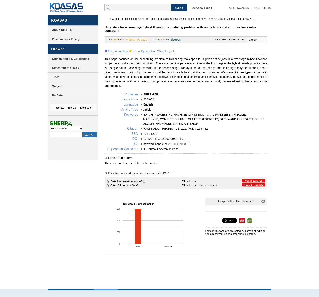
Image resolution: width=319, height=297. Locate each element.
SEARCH (89, 134)
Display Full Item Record (236, 201)
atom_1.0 (85, 107)
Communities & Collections (70, 58)
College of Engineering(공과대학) (130, 18)
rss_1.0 (60, 107)
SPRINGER (150, 94)
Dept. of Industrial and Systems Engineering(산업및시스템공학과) (186, 18)
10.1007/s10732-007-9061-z (161, 138)
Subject (57, 86)
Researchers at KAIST (67, 68)
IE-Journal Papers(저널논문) (239, 18)
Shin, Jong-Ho (166, 51)
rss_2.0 (72, 107)
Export (253, 39)
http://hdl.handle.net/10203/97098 (164, 144)
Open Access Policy (65, 39)
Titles (55, 77)
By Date (57, 95)
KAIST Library (262, 7)
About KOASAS (239, 7)
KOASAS (66, 7)
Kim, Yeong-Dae (118, 51)
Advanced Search (202, 7)
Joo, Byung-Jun (145, 51)
